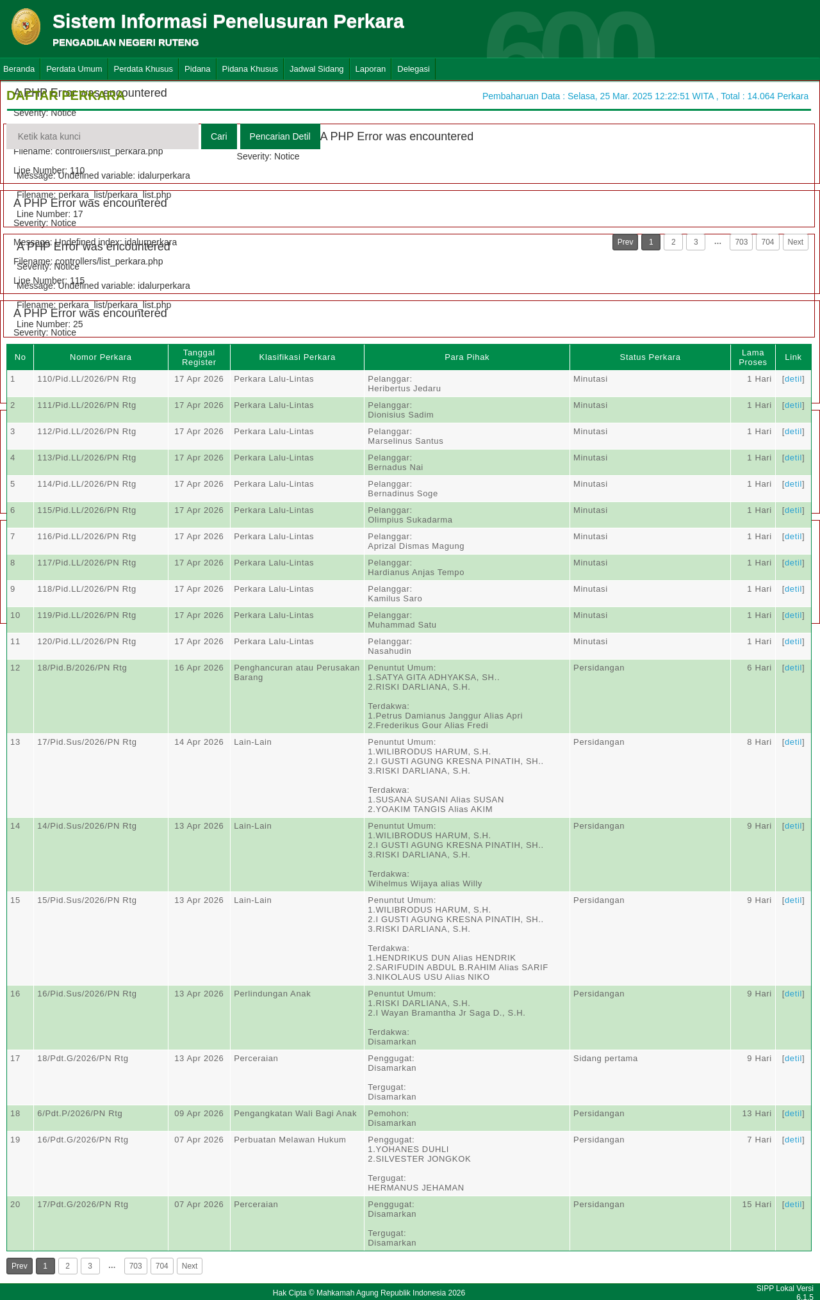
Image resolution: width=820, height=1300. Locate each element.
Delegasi (413, 69)
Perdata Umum (74, 69)
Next (796, 242)
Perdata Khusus (144, 69)
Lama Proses (753, 357)
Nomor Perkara (101, 357)
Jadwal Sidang (317, 69)
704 (767, 242)
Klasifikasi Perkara (297, 357)
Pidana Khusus (250, 69)
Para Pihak (467, 357)
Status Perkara (650, 357)
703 (741, 242)
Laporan (371, 69)
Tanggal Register (199, 357)
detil (793, 379)
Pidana (197, 69)
